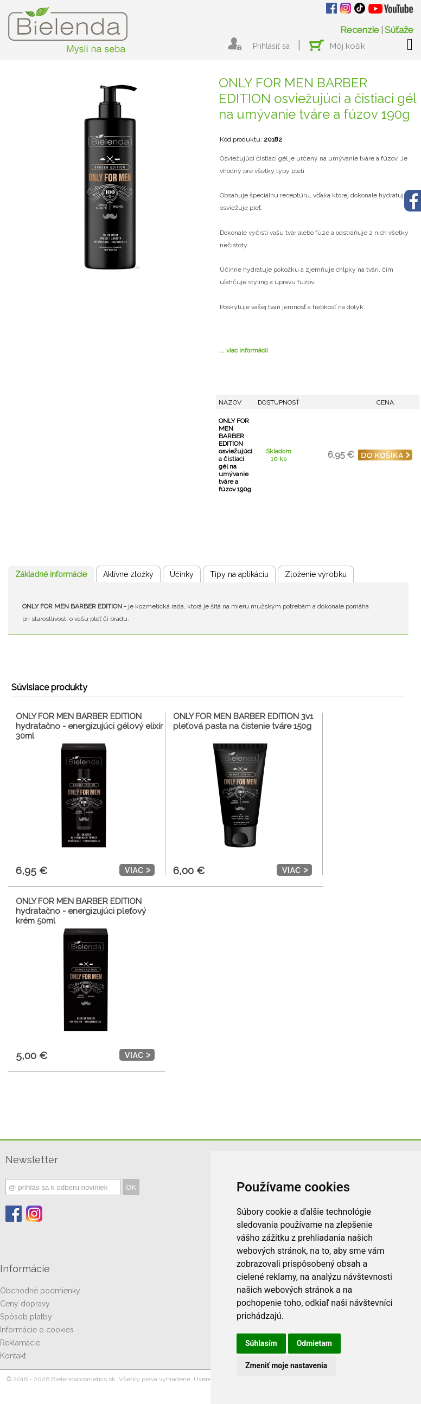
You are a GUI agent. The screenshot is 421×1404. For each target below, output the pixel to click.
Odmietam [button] (314, 1343)
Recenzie (359, 29)
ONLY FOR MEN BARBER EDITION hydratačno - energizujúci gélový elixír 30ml (89, 726)
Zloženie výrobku (316, 574)
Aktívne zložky (128, 574)
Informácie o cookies (37, 1329)
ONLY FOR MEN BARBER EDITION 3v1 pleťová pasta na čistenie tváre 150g (243, 721)
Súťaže (399, 29)
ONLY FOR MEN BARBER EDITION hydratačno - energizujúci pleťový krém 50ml (81, 911)
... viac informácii (244, 350)
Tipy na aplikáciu (239, 574)
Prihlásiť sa (271, 46)
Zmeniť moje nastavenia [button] (286, 1365)
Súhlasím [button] (261, 1343)
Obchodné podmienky (40, 1290)
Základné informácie (51, 574)
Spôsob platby (26, 1316)
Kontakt (13, 1355)
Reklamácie (20, 1342)
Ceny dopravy (25, 1303)
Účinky (182, 574)
